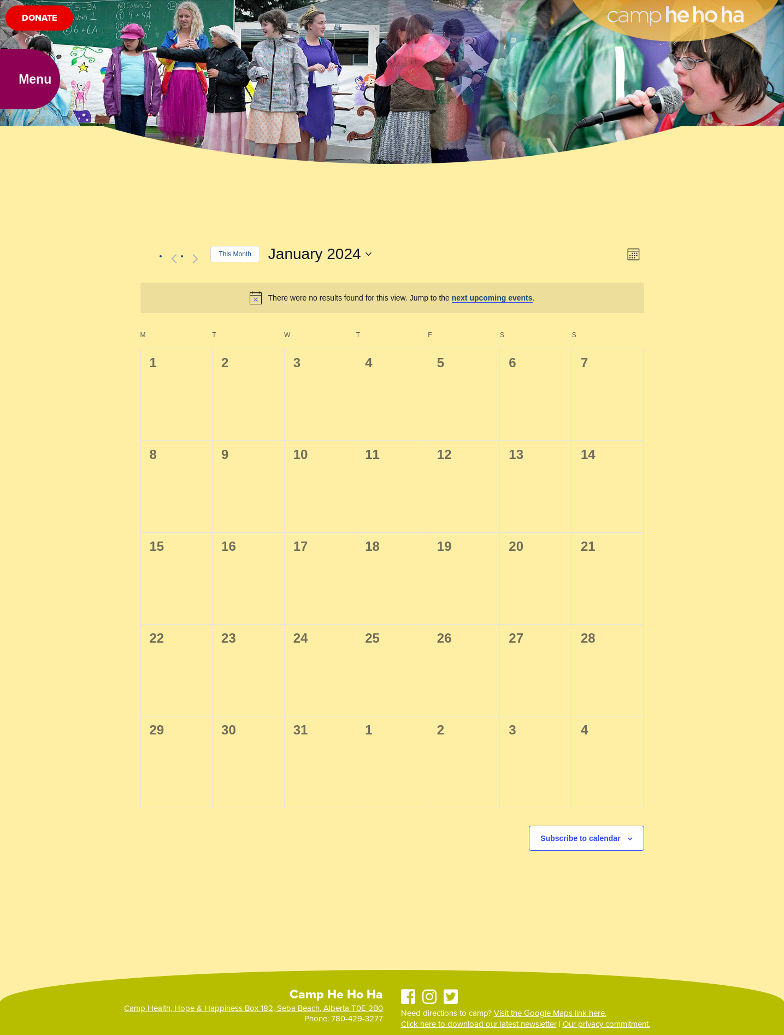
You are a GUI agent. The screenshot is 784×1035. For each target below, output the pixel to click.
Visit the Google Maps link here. (550, 1013)
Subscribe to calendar (580, 838)
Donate (39, 44)
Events (214, 13)
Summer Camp (90, 13)
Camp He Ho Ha (675, 8)
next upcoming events (492, 297)
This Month (235, 254)
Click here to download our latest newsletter (479, 1024)
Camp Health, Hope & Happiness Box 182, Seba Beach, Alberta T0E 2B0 (253, 1008)
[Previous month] (174, 258)
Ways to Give (263, 13)
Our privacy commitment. (606, 1024)
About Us (31, 13)
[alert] (392, 298)
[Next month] (195, 258)
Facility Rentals (160, 13)
